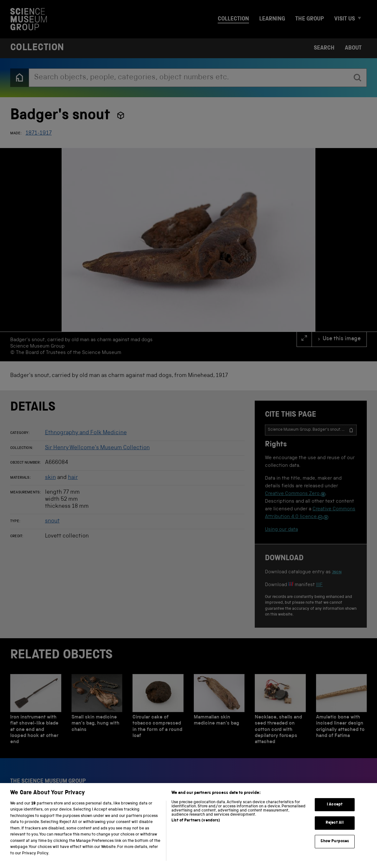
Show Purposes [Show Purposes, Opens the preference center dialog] (334, 851)
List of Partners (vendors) (195, 830)
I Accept (335, 814)
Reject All (335, 832)
